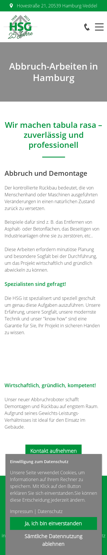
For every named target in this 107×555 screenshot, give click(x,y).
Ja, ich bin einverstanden (53, 523)
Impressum (21, 511)
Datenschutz (50, 511)
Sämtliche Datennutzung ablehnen (53, 540)
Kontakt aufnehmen (53, 450)
